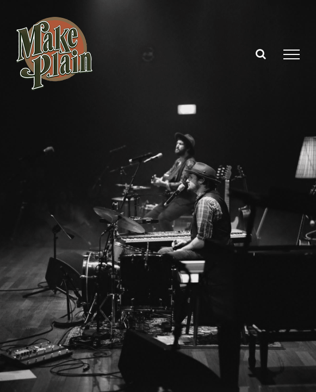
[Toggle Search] (261, 53)
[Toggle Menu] (291, 54)
